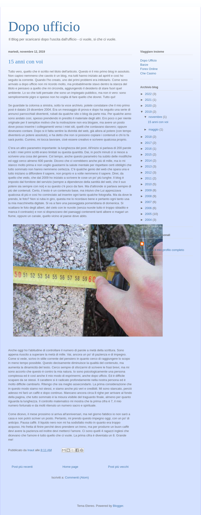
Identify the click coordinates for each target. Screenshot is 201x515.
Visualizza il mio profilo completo (162, 250)
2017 (149, 143)
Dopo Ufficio (148, 60)
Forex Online (149, 69)
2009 (149, 190)
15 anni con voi (25, 61)
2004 (149, 219)
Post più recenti (22, 466)
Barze (144, 64)
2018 (149, 136)
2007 (149, 202)
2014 (149, 160)
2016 (149, 148)
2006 (149, 208)
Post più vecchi (118, 466)
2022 (149, 94)
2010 (149, 184)
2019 (149, 111)
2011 (149, 178)
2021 (149, 100)
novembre (156, 117)
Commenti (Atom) (77, 477)
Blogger (118, 506)
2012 (149, 172)
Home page (70, 466)
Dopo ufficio (44, 26)
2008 (149, 196)
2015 (149, 154)
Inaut (148, 244)
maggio (154, 129)
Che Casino (148, 73)
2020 (149, 105)
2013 (149, 166)
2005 (149, 214)
